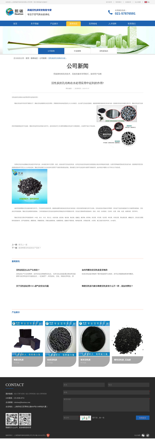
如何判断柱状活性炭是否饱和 (94, 271)
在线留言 (128, 2)
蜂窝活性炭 (19, 360)
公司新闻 (51, 51)
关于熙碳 (35, 24)
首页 (15, 24)
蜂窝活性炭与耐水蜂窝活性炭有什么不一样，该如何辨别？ (107, 287)
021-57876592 (31, 394)
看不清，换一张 (98, 418)
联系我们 (119, 2)
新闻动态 (73, 24)
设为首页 (109, 2)
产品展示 (54, 24)
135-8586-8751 (19, 399)
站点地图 (138, 2)
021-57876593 (42, 394)
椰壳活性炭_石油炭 (122, 360)
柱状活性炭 (52, 360)
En (148, 2)
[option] (51, 51)
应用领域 (93, 24)
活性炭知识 (103, 51)
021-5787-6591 (19, 394)
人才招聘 (112, 24)
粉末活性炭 (86, 360)
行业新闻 (77, 51)
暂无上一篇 (19, 245)
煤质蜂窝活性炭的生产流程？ (26, 248)
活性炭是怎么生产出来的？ (28, 271)
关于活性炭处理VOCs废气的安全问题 (32, 287)
